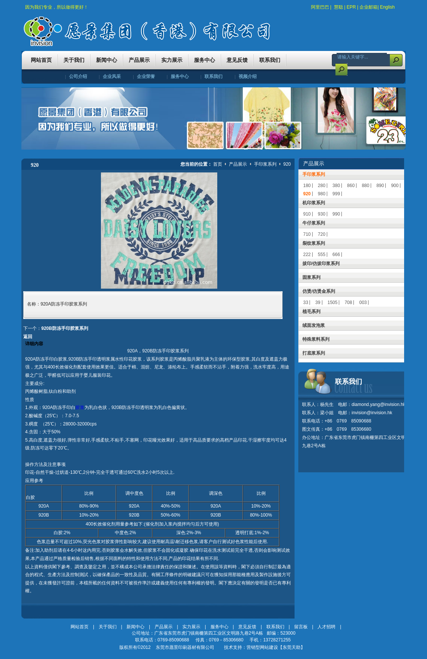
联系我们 (213, 76)
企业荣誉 (146, 76)
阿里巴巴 (320, 7)
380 (336, 185)
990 (336, 214)
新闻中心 (135, 626)
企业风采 (112, 76)
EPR (351, 7)
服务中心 (180, 76)
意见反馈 (247, 626)
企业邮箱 (368, 7)
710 (307, 234)
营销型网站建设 (262, 647)
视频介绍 (248, 76)
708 (348, 302)
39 (317, 302)
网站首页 (80, 626)
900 (394, 185)
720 (321, 234)
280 (321, 185)
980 (321, 193)
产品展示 (238, 164)
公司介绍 (78, 76)
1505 (333, 302)
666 (336, 254)
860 (351, 185)
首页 (217, 164)
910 (307, 214)
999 (336, 193)
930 (321, 214)
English (387, 7)
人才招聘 (326, 626)
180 (307, 185)
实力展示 (191, 626)
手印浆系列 (266, 164)
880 (365, 185)
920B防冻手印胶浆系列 (64, 328)
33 (305, 302)
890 (380, 185)
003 (363, 302)
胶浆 (79, 407)
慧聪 (338, 7)
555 (321, 254)
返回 (27, 336)
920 (287, 164)
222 (307, 254)
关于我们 (108, 626)
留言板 (301, 626)
